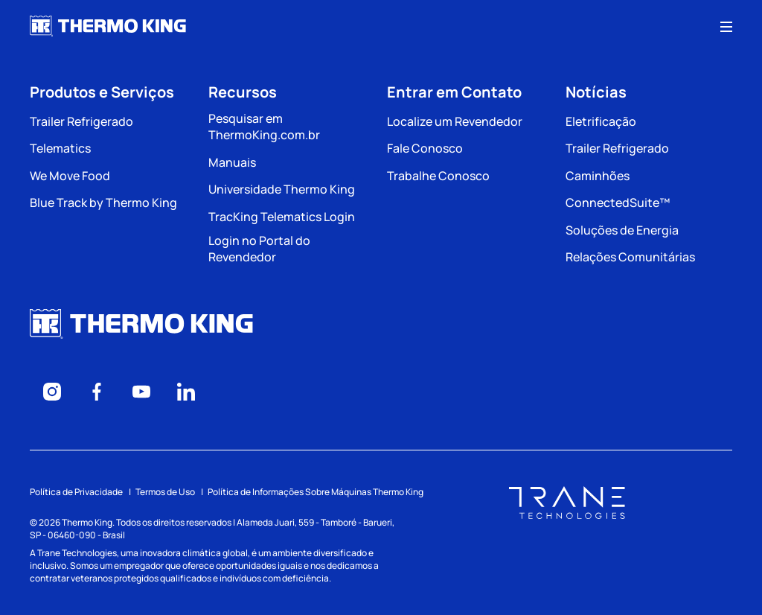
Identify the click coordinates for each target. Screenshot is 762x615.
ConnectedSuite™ (618, 202)
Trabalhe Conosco (438, 176)
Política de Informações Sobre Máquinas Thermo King (315, 491)
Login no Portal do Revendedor (259, 248)
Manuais (232, 162)
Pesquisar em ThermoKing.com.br (264, 126)
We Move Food (70, 176)
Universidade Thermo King (281, 189)
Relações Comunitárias (630, 257)
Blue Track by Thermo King (103, 202)
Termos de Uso (165, 491)
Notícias (596, 92)
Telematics (60, 148)
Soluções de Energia (622, 230)
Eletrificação (601, 121)
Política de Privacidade (76, 491)
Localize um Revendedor (454, 121)
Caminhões (598, 176)
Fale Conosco (425, 148)
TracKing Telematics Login (281, 216)
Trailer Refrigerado (81, 121)
